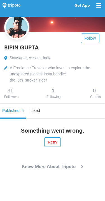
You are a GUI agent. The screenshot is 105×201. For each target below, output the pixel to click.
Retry (52, 142)
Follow (90, 38)
